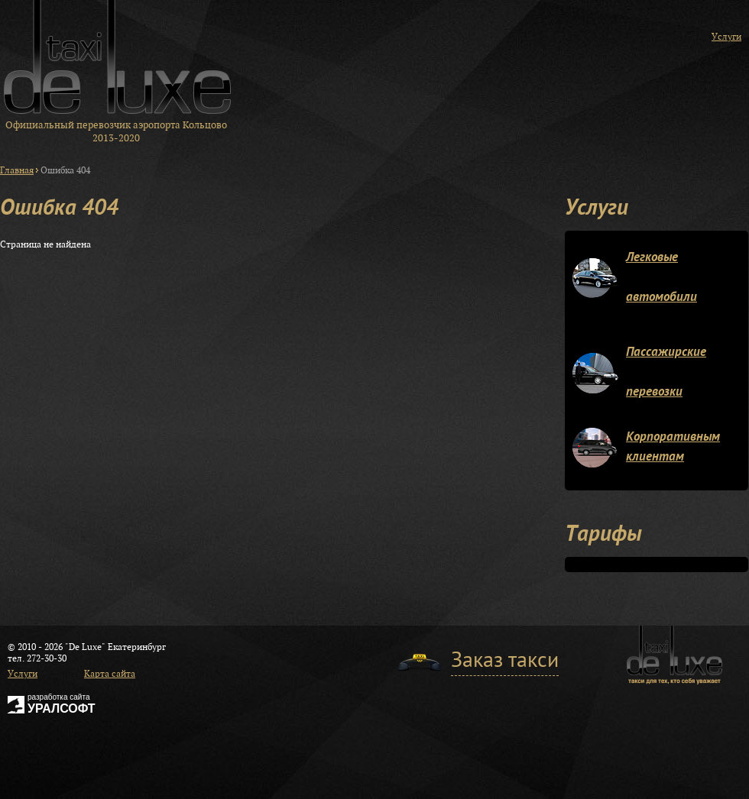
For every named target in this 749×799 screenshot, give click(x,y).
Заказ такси (505, 662)
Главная (17, 170)
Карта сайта (109, 673)
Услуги (726, 36)
